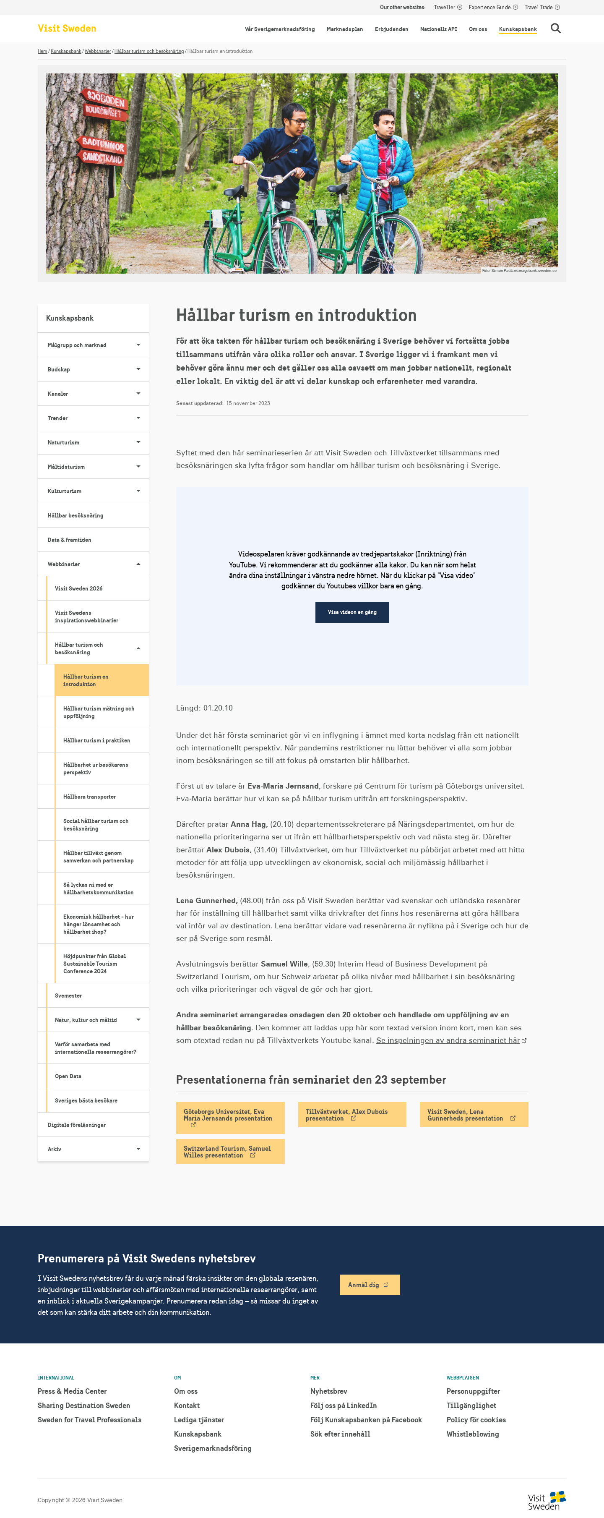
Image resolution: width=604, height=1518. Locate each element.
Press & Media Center (72, 1391)
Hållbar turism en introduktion (86, 680)
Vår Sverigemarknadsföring (280, 29)
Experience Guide (490, 7)
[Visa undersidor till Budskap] (138, 369)
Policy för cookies (476, 1419)
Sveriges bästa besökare (86, 1100)
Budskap (98, 369)
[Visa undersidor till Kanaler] (138, 393)
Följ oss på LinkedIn (343, 1405)
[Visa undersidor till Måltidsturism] (138, 467)
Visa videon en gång (352, 612)
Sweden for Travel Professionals (89, 1419)
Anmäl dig (363, 1284)
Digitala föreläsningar (77, 1125)
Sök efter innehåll (340, 1434)
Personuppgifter (473, 1391)
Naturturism (98, 442)
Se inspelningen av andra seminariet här (448, 1041)
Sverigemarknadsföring (213, 1448)
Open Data (68, 1076)
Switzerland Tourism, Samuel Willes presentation (227, 1151)
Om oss (478, 29)
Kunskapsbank (518, 29)
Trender (98, 418)
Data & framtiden (69, 539)
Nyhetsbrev (328, 1391)
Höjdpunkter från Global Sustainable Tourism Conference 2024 (94, 963)
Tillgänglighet (471, 1405)
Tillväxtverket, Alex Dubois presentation (347, 1114)
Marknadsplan (345, 29)
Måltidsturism (98, 467)
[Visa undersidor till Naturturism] (138, 442)
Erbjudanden (392, 29)
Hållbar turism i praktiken (96, 740)
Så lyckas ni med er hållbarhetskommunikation (98, 888)
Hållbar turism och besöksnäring (149, 51)
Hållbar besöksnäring (76, 515)
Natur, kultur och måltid (102, 1020)
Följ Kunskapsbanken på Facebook (366, 1419)
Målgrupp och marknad (98, 345)
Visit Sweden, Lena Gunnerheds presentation (465, 1114)
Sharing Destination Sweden (84, 1405)
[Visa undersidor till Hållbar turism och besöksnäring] (138, 648)
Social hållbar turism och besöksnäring (96, 824)
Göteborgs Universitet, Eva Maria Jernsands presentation (228, 1114)
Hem (42, 51)
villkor (368, 585)
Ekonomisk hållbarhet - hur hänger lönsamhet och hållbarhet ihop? (98, 924)
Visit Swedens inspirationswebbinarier (86, 616)
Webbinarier (98, 51)
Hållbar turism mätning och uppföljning (99, 712)
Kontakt (187, 1405)
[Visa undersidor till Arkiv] (138, 1149)
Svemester (68, 995)
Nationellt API (438, 29)
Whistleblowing (473, 1434)
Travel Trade (539, 7)
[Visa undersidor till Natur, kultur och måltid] (138, 1020)
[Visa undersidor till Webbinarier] (138, 564)
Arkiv (98, 1149)
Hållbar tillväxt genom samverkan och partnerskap (98, 856)
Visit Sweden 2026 (79, 588)
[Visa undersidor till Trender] (138, 418)
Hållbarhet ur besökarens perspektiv (95, 768)
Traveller (444, 7)
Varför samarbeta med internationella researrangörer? (95, 1048)
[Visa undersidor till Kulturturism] (138, 491)
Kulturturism (98, 491)
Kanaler (98, 393)
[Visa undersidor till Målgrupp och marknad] (138, 345)
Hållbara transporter (89, 796)
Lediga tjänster (199, 1419)
